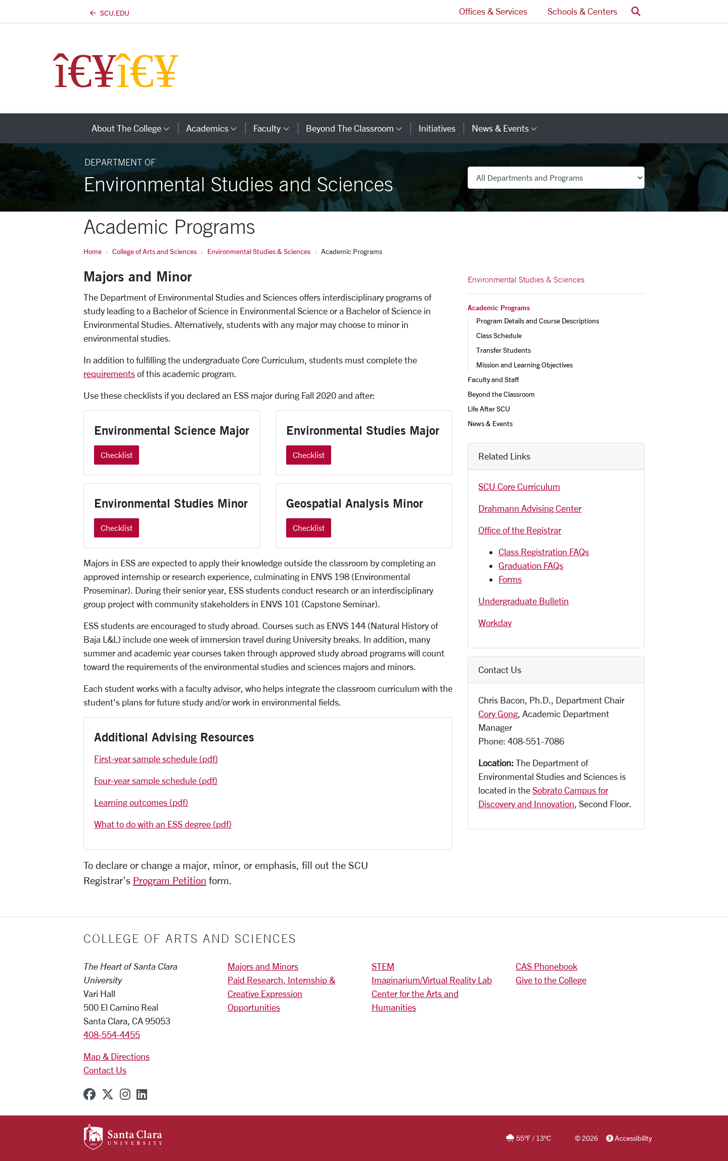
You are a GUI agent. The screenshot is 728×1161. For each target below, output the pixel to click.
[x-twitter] (108, 1094)
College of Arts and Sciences (154, 251)
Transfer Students (503, 350)
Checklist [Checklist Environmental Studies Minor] (116, 527)
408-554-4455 (111, 1034)
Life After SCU (489, 408)
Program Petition (169, 880)
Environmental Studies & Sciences (258, 251)
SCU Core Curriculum (519, 486)
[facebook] (89, 1094)
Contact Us (104, 1070)
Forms (510, 579)
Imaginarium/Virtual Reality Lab (432, 980)
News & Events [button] (508, 128)
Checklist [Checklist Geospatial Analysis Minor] (309, 527)
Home (92, 251)
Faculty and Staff (493, 379)
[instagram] (125, 1094)
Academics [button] (215, 128)
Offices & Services (493, 11)
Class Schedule (499, 335)
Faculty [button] (275, 128)
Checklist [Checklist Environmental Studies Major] (309, 455)
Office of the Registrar (519, 530)
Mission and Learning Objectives (524, 364)
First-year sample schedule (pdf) (156, 759)
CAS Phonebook (546, 966)
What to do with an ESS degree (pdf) (163, 824)
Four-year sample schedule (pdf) (155, 780)
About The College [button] (135, 128)
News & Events (490, 423)
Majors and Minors (263, 966)
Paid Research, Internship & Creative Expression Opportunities (281, 993)
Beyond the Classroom (501, 394)
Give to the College (551, 980)
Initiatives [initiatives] (437, 128)
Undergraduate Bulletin (523, 601)
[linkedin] (141, 1094)
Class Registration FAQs (543, 552)
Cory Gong (498, 714)
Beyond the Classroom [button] (358, 128)
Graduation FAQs (530, 565)
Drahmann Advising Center (529, 508)
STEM (383, 966)
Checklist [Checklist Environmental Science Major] (116, 455)
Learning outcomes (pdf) (141, 802)
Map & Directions (116, 1056)
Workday (495, 622)
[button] (636, 11)
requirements (109, 373)
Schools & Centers (582, 11)
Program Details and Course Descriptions (537, 320)
